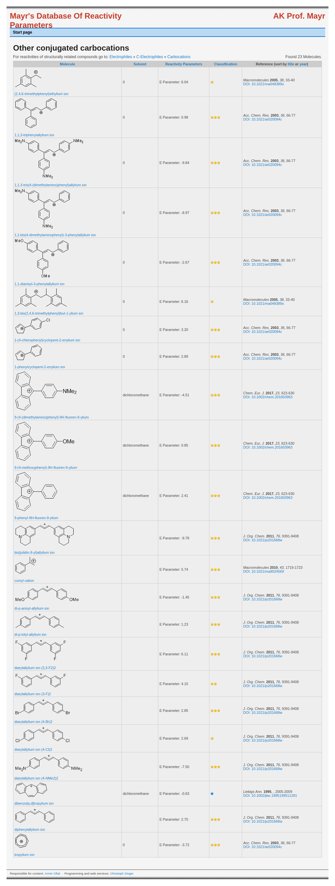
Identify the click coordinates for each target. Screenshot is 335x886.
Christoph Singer (121, 873)
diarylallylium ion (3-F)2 (32, 694)
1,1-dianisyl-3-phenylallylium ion (39, 284)
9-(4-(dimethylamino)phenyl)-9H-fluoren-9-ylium (51, 417)
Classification (225, 64)
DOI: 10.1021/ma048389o (263, 84)
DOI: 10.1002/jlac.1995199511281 (270, 795)
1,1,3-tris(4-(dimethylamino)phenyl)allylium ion (50, 185)
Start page (22, 32)
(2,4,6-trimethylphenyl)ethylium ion (41, 94)
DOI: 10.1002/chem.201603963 (267, 397)
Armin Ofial (52, 873)
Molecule (67, 64)
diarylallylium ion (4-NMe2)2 (36, 778)
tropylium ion (24, 855)
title (291, 64)
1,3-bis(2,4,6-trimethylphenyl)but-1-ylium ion (48, 313)
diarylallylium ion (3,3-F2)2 (35, 668)
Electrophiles (121, 57)
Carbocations (179, 57)
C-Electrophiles (149, 57)
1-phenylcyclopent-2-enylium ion (39, 367)
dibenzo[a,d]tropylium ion (34, 803)
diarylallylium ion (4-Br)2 (33, 722)
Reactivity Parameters (183, 64)
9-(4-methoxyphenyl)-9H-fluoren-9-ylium (45, 467)
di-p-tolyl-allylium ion (30, 634)
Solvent (139, 64)
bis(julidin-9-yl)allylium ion (34, 552)
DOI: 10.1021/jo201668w (262, 540)
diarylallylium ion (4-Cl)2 (33, 749)
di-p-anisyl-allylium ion (31, 608)
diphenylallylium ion (29, 829)
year (303, 64)
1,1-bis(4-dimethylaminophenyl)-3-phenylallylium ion (55, 235)
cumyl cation (24, 580)
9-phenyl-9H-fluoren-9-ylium (36, 518)
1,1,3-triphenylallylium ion (34, 135)
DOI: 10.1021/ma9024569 (263, 571)
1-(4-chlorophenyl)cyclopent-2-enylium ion (47, 340)
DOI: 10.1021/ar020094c (262, 119)
